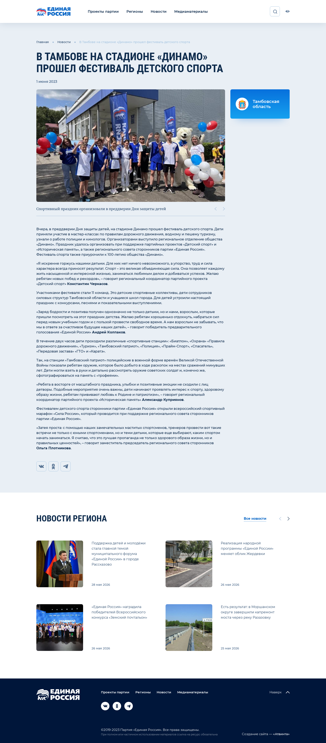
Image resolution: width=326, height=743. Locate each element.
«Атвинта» (281, 734)
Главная (42, 42)
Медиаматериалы (188, 11)
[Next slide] (224, 209)
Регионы (133, 11)
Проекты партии (103, 11)
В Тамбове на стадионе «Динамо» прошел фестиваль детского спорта (134, 42)
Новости (156, 11)
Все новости (255, 519)
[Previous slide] (215, 209)
